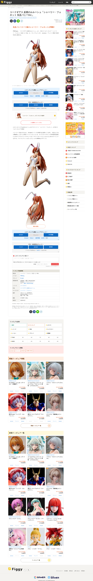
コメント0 (60, 19)
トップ (9, 5)
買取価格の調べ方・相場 (73, 206)
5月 (23, 337)
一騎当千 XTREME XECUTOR (74, 150)
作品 (30, 329)
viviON (42, 96)
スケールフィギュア (32, 17)
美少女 (10, 380)
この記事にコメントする (36, 122)
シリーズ (13, 329)
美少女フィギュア (14, 17)
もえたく (39, 108)
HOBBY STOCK (29, 350)
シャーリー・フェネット (40, 5)
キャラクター (49, 329)
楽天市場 (38, 96)
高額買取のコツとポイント (73, 202)
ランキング (31, 325)
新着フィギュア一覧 (16, 433)
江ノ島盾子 (69, 176)
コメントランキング (72, 142)
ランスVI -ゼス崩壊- (71, 157)
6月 (31, 337)
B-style (22, 278)
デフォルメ (19, 546)
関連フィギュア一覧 (36, 425)
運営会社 (71, 570)
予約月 (13, 337)
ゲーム (33, 380)
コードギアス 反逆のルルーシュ (29, 5)
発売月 (13, 341)
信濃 (68, 183)
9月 (57, 337)
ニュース (60, 2)
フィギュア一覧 (36, 560)
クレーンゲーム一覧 (72, 209)
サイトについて (59, 570)
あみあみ (21, 92)
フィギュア (52, 2)
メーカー (13, 333)
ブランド (31, 333)
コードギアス (19, 5)
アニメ (29, 412)
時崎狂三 (69, 187)
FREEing (22, 275)
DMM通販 (51, 92)
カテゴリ (48, 325)
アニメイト (17, 350)
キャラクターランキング (73, 170)
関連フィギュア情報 (16, 358)
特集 (67, 2)
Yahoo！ (32, 96)
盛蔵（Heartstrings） (29, 283)
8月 (49, 337)
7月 (40, 337)
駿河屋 (50, 105)
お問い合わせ (77, 570)
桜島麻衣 (69, 173)
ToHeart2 (69, 161)
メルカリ (21, 105)
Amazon (26, 96)
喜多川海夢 (69, 180)
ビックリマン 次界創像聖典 (73, 154)
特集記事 (69, 192)
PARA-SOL (69, 164)
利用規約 (83, 570)
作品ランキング (71, 147)
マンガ (14, 380)
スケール (37, 380)
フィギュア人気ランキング (73, 29)
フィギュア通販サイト (72, 195)
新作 (12, 325)
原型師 (48, 333)
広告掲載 (66, 570)
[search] (89, 2)
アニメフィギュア (22, 17)
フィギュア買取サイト (72, 199)
